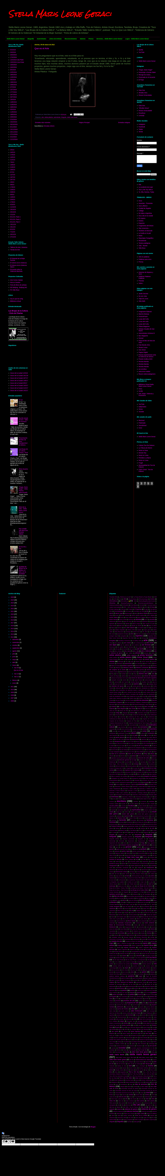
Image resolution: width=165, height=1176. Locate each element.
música (124, 955)
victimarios (147, 1096)
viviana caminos (127, 1115)
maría (112, 916)
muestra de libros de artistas (133, 941)
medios (136, 925)
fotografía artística (114, 838)
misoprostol (124, 935)
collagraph (125, 712)
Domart (141, 338)
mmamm (149, 935)
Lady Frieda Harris (132, 884)
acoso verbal (123, 619)
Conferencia (151, 716)
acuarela (152, 619)
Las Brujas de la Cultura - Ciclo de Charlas (141, 888)
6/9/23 (12, 194)
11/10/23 (13, 207)
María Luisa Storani (142, 918)
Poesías (141, 281)
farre (152, 818)
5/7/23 (12, 172)
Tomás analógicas (144, 243)
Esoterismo (122, 807)
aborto (111, 613)
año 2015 (152, 631)
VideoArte (130, 1103)
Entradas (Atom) (49, 126)
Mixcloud (141, 420)
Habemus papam (119, 853)
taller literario (146, 1063)
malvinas (149, 910)
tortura (137, 1080)
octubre (15, 645)
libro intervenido (140, 898)
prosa (144, 1003)
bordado (123, 673)
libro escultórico (130, 898)
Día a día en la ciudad (146, 216)
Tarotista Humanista (114, 1068)
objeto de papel (135, 968)
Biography (147, 671)
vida (126, 1098)
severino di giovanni (145, 1039)
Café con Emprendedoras (135, 675)
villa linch (128, 1105)
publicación (120, 1007)
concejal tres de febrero (138, 714)
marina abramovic (121, 920)
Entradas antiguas (124, 122)
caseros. (144, 684)
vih (118, 1105)
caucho (128, 686)
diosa (128, 755)
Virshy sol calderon (152, 1113)
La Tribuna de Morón (145, 448)
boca (117, 673)
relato (135, 1019)
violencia (119, 1109)
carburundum (148, 680)
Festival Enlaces (116, 826)
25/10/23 (13, 212)
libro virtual (118, 900)
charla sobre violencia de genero (118, 698)
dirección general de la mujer (128, 760)
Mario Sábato (132, 921)
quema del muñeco (123, 1009)
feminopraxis (129, 822)
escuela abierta (134, 803)
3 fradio (130, 609)
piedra (149, 988)
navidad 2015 (119, 957)
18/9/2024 (13, 114)
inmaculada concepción (122, 867)
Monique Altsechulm (141, 937)
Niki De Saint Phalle (117, 959)
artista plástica (48, 117)
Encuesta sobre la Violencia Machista (16, 270)
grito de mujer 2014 (149, 851)
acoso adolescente (130, 617)
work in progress (128, 1119)
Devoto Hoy (142, 453)
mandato (119, 912)
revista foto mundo (114, 1025)
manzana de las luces (149, 912)
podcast (131, 992)
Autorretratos (41, 39)
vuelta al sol (146, 1117)
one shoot (125, 972)
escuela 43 (124, 803)
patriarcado (112, 986)
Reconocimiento (122, 1017)
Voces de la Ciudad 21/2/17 (19, 388)
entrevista (141, 784)
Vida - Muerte (143, 245)
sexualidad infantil (135, 1041)
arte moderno (139, 647)
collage (118, 712)
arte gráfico (120, 647)
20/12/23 (13, 234)
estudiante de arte (145, 811)
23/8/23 (12, 189)
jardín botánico (153, 871)
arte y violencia (146, 651)
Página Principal (84, 122)
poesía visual (116, 994)
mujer (111, 943)
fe (156, 818)
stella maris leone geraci (143, 1054)
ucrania (135, 1086)
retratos (125, 1023)
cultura (133, 733)
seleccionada (129, 1037)
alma (128, 625)
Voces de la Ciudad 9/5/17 (18, 383)
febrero (14, 680)
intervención (145, 869)
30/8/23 (12, 192)
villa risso (151, 1107)
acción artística (125, 615)
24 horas (152, 607)
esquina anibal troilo (149, 809)
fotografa (63, 117)
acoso (121, 617)
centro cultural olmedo (149, 692)
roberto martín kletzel (144, 1025)
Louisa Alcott (140, 904)
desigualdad (145, 741)
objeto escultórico (146, 968)
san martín (115, 1031)
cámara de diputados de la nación (120, 677)
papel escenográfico (137, 978)
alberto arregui (136, 623)
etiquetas (111, 816)
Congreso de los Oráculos (116, 721)
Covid (153, 727)
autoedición (120, 663)
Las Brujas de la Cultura (144, 886)
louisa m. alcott (151, 904)
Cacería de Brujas (114, 675)
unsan (141, 1092)
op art (137, 972)
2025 (12, 600)
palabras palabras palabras (117, 976)
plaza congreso (113, 992)
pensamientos (131, 986)
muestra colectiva (152, 939)
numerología (112, 968)
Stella (153, 1052)
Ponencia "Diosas (150, 994)
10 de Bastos (133, 605)
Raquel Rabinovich (148, 1013)
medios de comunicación (147, 925)
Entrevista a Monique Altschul (139, 792)
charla (153, 696)
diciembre (15, 639)
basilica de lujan (146, 665)
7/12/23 (12, 232)
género (139, 847)
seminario (152, 1037)
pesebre (136, 988)
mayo (14, 659)
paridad (135, 980)
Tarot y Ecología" (140, 1065)
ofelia (141, 970)
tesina (111, 1070)
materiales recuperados (125, 923)
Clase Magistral (121, 708)
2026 (12, 597)
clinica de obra (113, 710)
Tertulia (153, 1068)
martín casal (151, 920)
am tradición (140, 627)
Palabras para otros (145, 259)
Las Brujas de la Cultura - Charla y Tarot (23, 450)
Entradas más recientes (42, 122)
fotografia (138, 836)
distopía (120, 762)
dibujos (152, 753)
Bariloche (137, 665)
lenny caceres (127, 894)
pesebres (142, 988)
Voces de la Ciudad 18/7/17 (19, 378)
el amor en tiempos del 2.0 (116, 768)
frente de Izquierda (134, 843)
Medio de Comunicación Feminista (120, 925)
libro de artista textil (147, 896)
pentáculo (140, 986)
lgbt (154, 894)
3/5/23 (12, 150)
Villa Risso (142, 248)
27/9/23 (12, 202)
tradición (147, 1082)
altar (145, 625)
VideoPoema (138, 1103)
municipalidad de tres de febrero (140, 951)
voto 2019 (130, 1117)
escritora (121, 801)
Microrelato (112, 933)
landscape (112, 886)
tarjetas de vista (121, 1065)
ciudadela (139, 706)
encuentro (137, 780)
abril (13, 662)
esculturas (114, 807)
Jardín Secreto (143, 293)
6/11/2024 (13, 127)
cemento (126, 688)
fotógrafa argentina (127, 836)
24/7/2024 (13, 94)
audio (131, 661)
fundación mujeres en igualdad (129, 845)
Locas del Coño (144, 319)
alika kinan (122, 625)
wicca (120, 1119)
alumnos (119, 627)
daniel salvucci (120, 737)
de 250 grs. (135, 737)
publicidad (128, 1007)
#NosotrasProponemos (127, 603)
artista (152, 653)
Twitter (141, 129)
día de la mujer (120, 745)
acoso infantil (151, 617)
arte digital (112, 645)
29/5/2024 (13, 74)
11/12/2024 (14, 139)
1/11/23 (12, 214)
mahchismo (112, 910)
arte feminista (146, 645)
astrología (120, 661)
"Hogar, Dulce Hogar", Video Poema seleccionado (23, 489)
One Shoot (142, 350)
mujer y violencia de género (124, 943)
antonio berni (136, 631)
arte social (132, 649)
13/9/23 (12, 197)
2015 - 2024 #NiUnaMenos (131, 607)
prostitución (151, 1003)
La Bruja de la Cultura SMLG (134, 877)
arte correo (150, 643)
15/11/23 (13, 224)
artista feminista (146, 655)
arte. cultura (129, 653)
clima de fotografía (150, 708)
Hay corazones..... (144, 228)
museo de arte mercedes (148, 953)
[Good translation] (5, 1141)
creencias (111, 729)
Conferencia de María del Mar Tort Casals (120, 718)
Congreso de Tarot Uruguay (147, 721)
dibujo (146, 753)
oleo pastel (148, 970)
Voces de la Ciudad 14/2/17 (19, 390)
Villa (122, 1105)
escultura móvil (153, 805)
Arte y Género (118, 651)
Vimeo (141, 409)
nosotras (135, 964)
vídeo (153, 1098)
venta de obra (122, 1097)
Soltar (124, 1050)
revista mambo (126, 1025)
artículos (146, 653)
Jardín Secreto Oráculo (138, 873)
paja (147, 974)
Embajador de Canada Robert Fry (121, 778)
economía (143, 764)
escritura (151, 801)
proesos (140, 1000)
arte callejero (118, 642)
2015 (12, 628)
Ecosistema (152, 764)
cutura (142, 735)
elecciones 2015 (129, 772)
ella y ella (140, 774)
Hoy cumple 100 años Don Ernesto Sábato (23, 531)
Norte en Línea (143, 455)
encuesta (145, 782)
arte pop (117, 649)
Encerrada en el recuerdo (147, 77)
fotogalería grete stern (124, 834)
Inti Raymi (132, 871)
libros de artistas (144, 900)
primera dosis (139, 998)
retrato (153, 1021)
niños (110, 961)
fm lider (120, 832)
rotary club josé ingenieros (134, 1027)
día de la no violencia (142, 745)
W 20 (153, 1117)
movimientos (136, 939)
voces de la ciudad (141, 1115)
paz (118, 986)
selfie (136, 1037)
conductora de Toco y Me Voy (136, 716)
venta (153, 1094)
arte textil (140, 649)
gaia (117, 847)
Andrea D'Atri (131, 629)
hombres (152, 857)
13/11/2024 (14, 129)
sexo (153, 1039)
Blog (112, 673)
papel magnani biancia (151, 978)
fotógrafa (112, 837)
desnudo (152, 741)
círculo (121, 706)
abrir (136, 613)
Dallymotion (142, 407)
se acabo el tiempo (123, 1035)
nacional (131, 955)
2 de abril (141, 605)
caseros (136, 684)
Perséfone (142, 113)
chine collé (152, 698)
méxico (152, 929)
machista (120, 908)
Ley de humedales (145, 894)
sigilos (133, 1043)
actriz (146, 619)
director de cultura (144, 760)
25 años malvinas (114, 609)
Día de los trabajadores (136, 747)
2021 (12, 611)
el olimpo (152, 770)
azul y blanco (148, 663)
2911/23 (13, 227)
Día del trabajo (123, 749)
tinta (110, 1072)
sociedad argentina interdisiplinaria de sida (143, 1048)
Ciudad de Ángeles (145, 208)
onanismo (118, 972)
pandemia (131, 976)
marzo (14, 665)
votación (152, 1115)
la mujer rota (142, 882)
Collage (141, 211)
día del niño (114, 749)
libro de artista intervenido (133, 896)
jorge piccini (119, 875)
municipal (126, 951)
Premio (145, 996)
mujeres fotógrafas (143, 947)
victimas (154, 1096)
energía (153, 782)
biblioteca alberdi (128, 667)
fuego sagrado (151, 843)
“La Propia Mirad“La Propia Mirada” (142, 597)
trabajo (121, 1082)
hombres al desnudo (115, 859)
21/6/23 (12, 167)
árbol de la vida (140, 633)
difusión (111, 755)
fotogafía (111, 834)
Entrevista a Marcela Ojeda (147, 790)
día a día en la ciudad (134, 743)
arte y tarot (127, 651)
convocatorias (142, 725)
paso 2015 (141, 984)
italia (145, 871)
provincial (135, 1004)
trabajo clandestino (130, 1082)
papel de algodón (125, 978)
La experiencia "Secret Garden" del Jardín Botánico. (141, 880)
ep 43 (150, 796)
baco (155, 663)
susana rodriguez (128, 1061)
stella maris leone (72, 117)
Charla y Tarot (143, 698)
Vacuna (124, 1094)
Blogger (93, 1127)
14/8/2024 (13, 102)
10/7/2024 (13, 89)
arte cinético (127, 643)
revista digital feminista (149, 1023)
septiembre (16, 648)
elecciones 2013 (119, 772)
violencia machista (132, 1111)
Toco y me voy (134, 1072)
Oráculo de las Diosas (128, 974)
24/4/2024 (13, 67)
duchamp (143, 762)
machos (127, 908)
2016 (12, 625)
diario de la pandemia (134, 753)
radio (132, 1009)
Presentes (130, 998)
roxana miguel (146, 1027)
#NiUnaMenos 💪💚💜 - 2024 (129, 601)
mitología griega (141, 935)
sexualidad (126, 1041)
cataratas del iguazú (117, 686)
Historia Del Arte (129, 855)
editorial (111, 766)
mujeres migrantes (122, 949)
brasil (129, 673)
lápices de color (122, 886)
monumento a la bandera (115, 939)
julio (13, 654)
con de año (127, 714)
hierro (148, 853)
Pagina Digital (143, 352)
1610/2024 (13, 122)
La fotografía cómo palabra (116, 882)
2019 (12, 617)
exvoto (153, 816)
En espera (142, 218)
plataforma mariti (150, 990)
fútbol (111, 847)
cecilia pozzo (147, 686)
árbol (132, 634)
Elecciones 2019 (140, 772)
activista (138, 619)
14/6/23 (12, 165)
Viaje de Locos (143, 298)
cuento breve (136, 731)
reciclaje (137, 1015)
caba (153, 673)
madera (133, 908)
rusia (153, 1027)
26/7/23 (12, 179)
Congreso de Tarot (131, 721)
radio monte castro (123, 1011)
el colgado (128, 768)
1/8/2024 (13, 99)
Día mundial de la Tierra (128, 751)
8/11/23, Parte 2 (15, 219)
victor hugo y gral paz (117, 1098)
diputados (133, 758)
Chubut (111, 700)
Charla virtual (132, 698)
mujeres (145, 943)
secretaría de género (136, 1035)
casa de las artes (119, 684)
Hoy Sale (143, 859)
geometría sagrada (149, 847)
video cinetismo (130, 1100)
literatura (114, 902)
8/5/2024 (13, 70)
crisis (118, 729)
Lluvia (121, 902)
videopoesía (147, 1103)
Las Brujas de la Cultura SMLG (140, 890)
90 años (153, 611)
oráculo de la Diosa (114, 974)
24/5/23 (12, 152)
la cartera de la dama (149, 877)
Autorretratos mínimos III (147, 333)
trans (117, 1084)
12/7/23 (12, 174)
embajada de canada (135, 776)
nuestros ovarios (150, 966)
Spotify (141, 50)
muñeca (153, 951)
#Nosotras (112, 603)
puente (142, 1007)
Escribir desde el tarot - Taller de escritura (23, 419)
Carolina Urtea (146, 682)
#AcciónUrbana (133, 599)
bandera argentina (127, 665)
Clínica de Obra (124, 710)
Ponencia (140, 994)
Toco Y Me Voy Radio (135, 1074)
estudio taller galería (128, 814)
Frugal (141, 463)
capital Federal (138, 680)
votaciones (112, 1117)
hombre (145, 857)
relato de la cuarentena (145, 1019)
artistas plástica (149, 659)
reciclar (144, 1015)
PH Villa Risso (14, 290)
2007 (12, 698)
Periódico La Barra (145, 458)
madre (139, 908)
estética (126, 811)
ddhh (128, 737)
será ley (130, 1039)
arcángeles (123, 636)
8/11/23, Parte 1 (15, 217)
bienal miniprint (132, 671)
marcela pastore (133, 914)
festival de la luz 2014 (151, 824)
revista (138, 1023)
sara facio (148, 1033)
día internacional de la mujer (136, 749)
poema (139, 992)
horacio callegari (128, 859)
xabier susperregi (150, 1119)
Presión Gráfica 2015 (145, 359)
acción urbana (113, 617)
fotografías (151, 838)
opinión (144, 972)
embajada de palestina (150, 776)
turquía (129, 1086)
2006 (12, 701)
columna (132, 712)
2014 (12, 631)
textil (127, 1070)
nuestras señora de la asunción (121, 966)
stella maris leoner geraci (117, 1059)
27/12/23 (13, 237)
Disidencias (112, 762)
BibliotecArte (123, 671)
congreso (137, 718)
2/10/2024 (13, 119)
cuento (128, 731)
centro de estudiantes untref (116, 696)
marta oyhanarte (142, 920)
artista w (122, 659)
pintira (118, 990)
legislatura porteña (114, 894)
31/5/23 (12, 160)
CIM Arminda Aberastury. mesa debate (142, 704)
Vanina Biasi (139, 1094)
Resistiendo (142, 240)
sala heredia (112, 1029)
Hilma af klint (112, 855)
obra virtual (125, 970)
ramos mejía (136, 1013)
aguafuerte (145, 621)
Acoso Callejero (142, 617)
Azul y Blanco (143, 206)
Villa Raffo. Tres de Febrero (130, 1107)
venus (130, 1096)
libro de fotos (120, 898)
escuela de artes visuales (148, 803)
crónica (144, 729)
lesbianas (135, 894)
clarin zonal (147, 706)
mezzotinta (112, 931)
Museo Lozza (143, 347)
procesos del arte (129, 1000)
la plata (151, 882)
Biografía (30, 39)
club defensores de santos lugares (140, 710)
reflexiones (128, 1019)
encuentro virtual (136, 782)
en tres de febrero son (126, 780)
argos (137, 638)
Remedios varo (131, 1021)
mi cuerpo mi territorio (124, 931)
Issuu (140, 389)
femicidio (122, 820)
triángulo (122, 1086)
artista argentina (132, 655)
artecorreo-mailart (144, 371)
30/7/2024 (13, 97)
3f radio (146, 609)
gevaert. (111, 849)
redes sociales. (120, 1019)
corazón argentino (133, 727)
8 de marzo (128, 611)
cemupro (133, 688)
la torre (122, 884)
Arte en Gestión (15, 282)
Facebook (142, 127)
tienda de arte (139, 1070)
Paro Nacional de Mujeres (125, 982)
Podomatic (142, 423)
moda (155, 935)
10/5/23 (12, 157)
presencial (123, 998)
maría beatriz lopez (121, 916)
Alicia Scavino (23, 469)
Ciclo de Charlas (129, 700)
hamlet (128, 853)
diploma (154, 756)
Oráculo (152, 972)
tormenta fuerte (129, 1080)
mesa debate (123, 929)
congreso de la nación (148, 718)
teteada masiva (120, 1070)
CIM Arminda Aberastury (123, 704)
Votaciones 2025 (121, 1117)
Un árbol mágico (143, 1086)
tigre (147, 1070)
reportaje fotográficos (143, 1021)
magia (153, 908)
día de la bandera (146, 743)
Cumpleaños (151, 733)
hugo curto (124, 861)
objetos (155, 968)
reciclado (130, 1015)
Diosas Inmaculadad (145, 110)
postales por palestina (135, 996)
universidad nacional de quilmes (130, 1088)
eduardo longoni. (143, 766)
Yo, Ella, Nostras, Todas (146, 192)
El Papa (141, 80)
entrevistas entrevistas (141, 796)
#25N (115, 599)
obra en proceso (115, 970)
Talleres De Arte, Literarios (18, 247)
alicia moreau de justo (149, 623)
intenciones (112, 869)
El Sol (21, 400)
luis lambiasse (146, 906)
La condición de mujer (146, 187)
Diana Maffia (140, 751)
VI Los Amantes (138, 1096)
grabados (117, 851)
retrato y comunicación (115, 1023)
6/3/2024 (13, 50)
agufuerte (111, 623)
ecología (136, 764)
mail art (131, 910)
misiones (116, 935)
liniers (155, 900)
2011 (12, 686)
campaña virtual (116, 680)
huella (117, 861)
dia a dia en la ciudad (120, 743)
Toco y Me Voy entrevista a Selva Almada (140, 1076)
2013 (12, 634)
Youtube (141, 411)
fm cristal (113, 832)
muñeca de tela (113, 953)
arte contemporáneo (139, 642)
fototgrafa (151, 841)
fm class (154, 830)
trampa (111, 1084)
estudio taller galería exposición (146, 814)
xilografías (120, 1121)
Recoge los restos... (145, 75)
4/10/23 (12, 204)
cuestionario (112, 733)
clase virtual (131, 708)
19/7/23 (12, 177)
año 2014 (144, 631)
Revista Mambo (144, 361)
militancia (136, 933)
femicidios (133, 820)
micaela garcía (151, 931)
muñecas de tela (124, 953)
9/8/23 (12, 184)
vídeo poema (151, 1101)
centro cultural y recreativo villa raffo (131, 694)
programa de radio (133, 1003)
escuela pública (114, 806)
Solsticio (119, 1050)
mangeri (126, 912)
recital (149, 1015)
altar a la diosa (153, 625)
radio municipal (151, 1011)
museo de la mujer (114, 955)
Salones (83, 39)
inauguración (113, 865)
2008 (12, 695)
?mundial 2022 (113, 597)
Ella (140, 184)
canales (124, 680)
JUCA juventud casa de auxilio (140, 875)
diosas (134, 756)
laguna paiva (143, 884)
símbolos (111, 1045)
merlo (148, 927)
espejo (127, 809)
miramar (149, 933)
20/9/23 (12, 199)
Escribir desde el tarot (131, 798)
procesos (118, 1000)
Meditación (112, 927)
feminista (112, 822)
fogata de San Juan (135, 832)
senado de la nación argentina (117, 1039)
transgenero (124, 1084)
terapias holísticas (144, 1068)
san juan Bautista (143, 1029)
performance (120, 988)
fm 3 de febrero (132, 830)
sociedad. (111, 1050)
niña (148, 959)
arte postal (124, 649)
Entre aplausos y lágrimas (129, 784)
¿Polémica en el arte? (125, 597)
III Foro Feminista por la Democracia (137, 863)
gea (122, 847)
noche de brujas (147, 961)
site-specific (153, 1045)
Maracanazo (112, 914)
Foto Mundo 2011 (144, 345)
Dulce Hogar (151, 762)
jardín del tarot (115, 873)
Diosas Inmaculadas (145, 95)
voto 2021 (138, 1117)
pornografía (112, 996)
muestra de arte (116, 941)
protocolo (111, 1004)
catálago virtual (153, 684)
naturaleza (139, 955)
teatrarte (124, 1068)
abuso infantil (143, 613)
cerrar (143, 696)
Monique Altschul (128, 937)
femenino (114, 820)
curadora (122, 735)
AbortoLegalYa (129, 613)
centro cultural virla (114, 694)
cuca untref (121, 731)
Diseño (153, 760)
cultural (143, 733)
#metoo (152, 599)
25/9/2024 (13, 117)
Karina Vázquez (120, 877)
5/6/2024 (13, 79)
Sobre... (141, 283)
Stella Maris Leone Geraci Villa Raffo (126, 1057)
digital (117, 755)
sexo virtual (112, 1041)
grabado (143, 849)
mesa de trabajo (113, 929)
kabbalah (111, 877)
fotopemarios (131, 841)
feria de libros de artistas (141, 822)
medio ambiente (149, 923)
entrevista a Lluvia (132, 790)
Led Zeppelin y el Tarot (137, 892)
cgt (148, 696)
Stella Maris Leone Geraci (59, 14)
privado (147, 998)
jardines (111, 875)
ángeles (139, 629)
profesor (147, 1000)
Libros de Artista (133, 900)
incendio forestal (124, 865)
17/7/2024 (13, 92)
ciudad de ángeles (130, 706)
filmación (124, 828)
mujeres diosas (149, 945)
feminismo (150, 820)
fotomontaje (112, 841)
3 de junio (123, 609)
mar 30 (16, 668)
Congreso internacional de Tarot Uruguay (139, 723)
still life (131, 1059)
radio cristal (112, 1011)
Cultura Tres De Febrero (146, 445)
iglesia (153, 861)
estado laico (119, 811)
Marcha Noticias (144, 314)
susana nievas (118, 1061)
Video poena (112, 1103)
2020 (12, 614)
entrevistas (114, 797)
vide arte (141, 1098)
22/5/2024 (13, 72)
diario (155, 751)
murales (138, 953)
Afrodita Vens (143, 93)
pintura (124, 990)
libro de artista (118, 896)
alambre (127, 623)
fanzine (140, 818)
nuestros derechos (138, 966)
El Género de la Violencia (18, 263)
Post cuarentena (123, 996)
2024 (12, 603)
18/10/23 (13, 209)
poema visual (146, 992)
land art (151, 884)
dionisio (123, 755)
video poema (140, 1101)
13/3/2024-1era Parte (17, 62)
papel (140, 976)
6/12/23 (12, 229)
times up (152, 1070)
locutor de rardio (144, 902)
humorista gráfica (135, 861)
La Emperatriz (122, 880)
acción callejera (150, 615)
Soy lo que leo (142, 1050)
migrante (129, 933)
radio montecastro (137, 1011)
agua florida (137, 621)
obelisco (120, 968)
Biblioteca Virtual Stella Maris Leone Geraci (146, 385)
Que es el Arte (41, 48)
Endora (141, 221)
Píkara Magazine (144, 326)
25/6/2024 (13, 85)
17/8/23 (12, 187)
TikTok (141, 132)
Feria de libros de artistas (18, 285)
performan (112, 988)
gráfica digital (126, 851)
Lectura (153, 890)
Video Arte (112, 1101)
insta (133, 867)
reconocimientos (133, 1017)
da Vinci (149, 735)
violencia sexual (146, 1111)
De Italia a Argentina (145, 213)
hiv (117, 857)
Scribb (141, 391)
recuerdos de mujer (145, 1017)
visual (119, 1115)
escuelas (123, 805)
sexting (119, 1041)
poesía (154, 992)
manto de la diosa (136, 912)
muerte (143, 939)
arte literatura (129, 647)
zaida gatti (136, 1121)
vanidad (131, 1094)
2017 (12, 623)
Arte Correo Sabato (16, 280)
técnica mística (133, 1068)
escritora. (135, 801)
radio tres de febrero (114, 1013)
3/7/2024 (13, 87)
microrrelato (120, 933)
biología (155, 671)
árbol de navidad (150, 633)
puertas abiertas (150, 1007)
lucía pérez (137, 906)
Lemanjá (141, 115)
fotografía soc (142, 838)
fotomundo (121, 841)
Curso (128, 735)
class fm (140, 708)
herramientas (141, 853)
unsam (136, 1092)
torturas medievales (146, 1080)
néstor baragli (128, 957)
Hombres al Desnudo (145, 231)
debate (128, 739)
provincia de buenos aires (124, 1004)
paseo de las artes (130, 984)
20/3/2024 (13, 55)
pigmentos (112, 990)
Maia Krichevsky (122, 910)
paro (140, 980)
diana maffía (148, 751)
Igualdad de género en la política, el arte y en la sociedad (23, 570)
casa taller (128, 684)
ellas (146, 774)
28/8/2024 (13, 107)
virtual (113, 1115)
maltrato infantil (140, 910)
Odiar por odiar (134, 970)
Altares (113, 627)
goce (131, 849)
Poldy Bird (125, 994)
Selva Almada (143, 1037)
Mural (131, 953)
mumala (141, 949)
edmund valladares (121, 766)
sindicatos (131, 1045)
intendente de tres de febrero (125, 869)
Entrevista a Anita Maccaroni (140, 786)
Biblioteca (118, 667)
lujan (153, 906)
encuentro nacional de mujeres (122, 782)
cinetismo (114, 706)
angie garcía (147, 629)
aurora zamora (145, 661)
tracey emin (140, 1082)
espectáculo (120, 809)
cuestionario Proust (123, 733)
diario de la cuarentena (118, 753)
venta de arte (112, 1096)
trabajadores (114, 1082)
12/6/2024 (13, 77)
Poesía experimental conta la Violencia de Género (147, 355)
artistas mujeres (138, 659)
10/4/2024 (13, 65)
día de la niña (130, 745)
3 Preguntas (137, 609)
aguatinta (152, 621)
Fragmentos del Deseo (146, 226)
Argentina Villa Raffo (128, 638)
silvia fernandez (142, 1043)
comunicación (118, 714)
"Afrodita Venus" (144, 108)
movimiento (128, 939)
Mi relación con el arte (138, 931)
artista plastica (113, 657)
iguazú (123, 863)
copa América (121, 727)
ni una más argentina (139, 957)
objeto (126, 968)
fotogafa (152, 832)
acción (117, 615)
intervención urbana (121, 871)
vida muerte (133, 1098)
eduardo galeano (132, 766)
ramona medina (126, 1013)
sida (128, 1043)
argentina (139, 636)
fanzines (146, 818)
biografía (141, 671)
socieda (114, 1048)
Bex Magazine (143, 336)
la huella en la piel (132, 882)
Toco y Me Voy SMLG (146, 189)
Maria (140, 235)
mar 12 (16, 676)
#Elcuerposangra (143, 599)
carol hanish (124, 682)
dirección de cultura (144, 758)
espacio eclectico (132, 807)
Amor (140, 201)
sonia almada (132, 1050)
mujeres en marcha (115, 947)
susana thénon (139, 1061)
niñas (153, 959)
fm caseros (147, 830)
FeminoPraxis (143, 316)
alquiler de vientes (136, 625)
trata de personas (141, 1084)
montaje (152, 937)
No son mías (143, 296)
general (128, 847)
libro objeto (149, 898)
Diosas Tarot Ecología (144, 755)
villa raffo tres (148, 1105)
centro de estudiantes (149, 694)
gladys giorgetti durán (122, 849)
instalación (140, 867)
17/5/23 (12, 155)
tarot (130, 1066)
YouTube (141, 52)
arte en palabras (124, 645)
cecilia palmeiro (137, 686)
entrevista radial (152, 794)
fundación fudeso (113, 845)
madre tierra (146, 908)
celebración (118, 688)
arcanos (131, 636)
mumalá (148, 949)
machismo (112, 908)
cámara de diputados (150, 676)
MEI (135, 927)
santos (118, 1033)
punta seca (112, 1008)
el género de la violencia (132, 770)
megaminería (128, 927)
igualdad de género (114, 863)
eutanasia (119, 816)
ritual (134, 1025)
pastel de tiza (151, 984)
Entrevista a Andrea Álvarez (122, 786)
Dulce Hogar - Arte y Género (117, 764)
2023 (12, 605)
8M (147, 611)
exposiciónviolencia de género (141, 816)
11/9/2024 (13, 112)
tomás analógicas (118, 1080)
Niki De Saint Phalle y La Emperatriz (135, 959)
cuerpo (144, 731)
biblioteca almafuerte (142, 667)
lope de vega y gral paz (128, 904)
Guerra (111, 853)
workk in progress (139, 1119)
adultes (120, 621)
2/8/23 (12, 182)
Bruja (135, 673)
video (147, 1098)
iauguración (145, 861)
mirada (142, 933)
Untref (148, 1092)
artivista (111, 661)
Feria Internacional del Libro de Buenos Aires (131, 824)
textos (132, 1070)
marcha (141, 914)
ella (134, 774)
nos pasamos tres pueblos (123, 963)
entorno (118, 784)
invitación (139, 871)
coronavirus (144, 727)
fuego (143, 843)
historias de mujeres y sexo (143, 855)
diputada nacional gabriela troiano (120, 758)
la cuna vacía (112, 880)
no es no (116, 961)
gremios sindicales (137, 851)
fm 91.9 (140, 830)
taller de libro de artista (134, 1063)
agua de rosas (127, 621)
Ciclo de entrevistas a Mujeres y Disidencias (136, 702)
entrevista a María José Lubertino (118, 792)
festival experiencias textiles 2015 (133, 826)
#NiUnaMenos (113, 601)
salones (120, 1029)
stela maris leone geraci (140, 1052)
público (136, 1007)
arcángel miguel (113, 636)
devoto (111, 743)
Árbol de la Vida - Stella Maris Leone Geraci (23, 509)
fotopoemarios (141, 841)
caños (130, 680)
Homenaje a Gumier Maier (147, 72)
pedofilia (123, 986)
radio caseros (151, 1008)
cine (156, 704)
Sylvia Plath (148, 1061)
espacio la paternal (145, 807)
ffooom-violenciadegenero (147, 374)
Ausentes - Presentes (146, 203)
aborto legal (119, 613)
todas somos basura (141, 1078)
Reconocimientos (71, 39)
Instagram (142, 124)
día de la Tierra (124, 747)
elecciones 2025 (113, 774)
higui (153, 853)
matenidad (112, 922)
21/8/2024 (13, 104)
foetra (126, 832)
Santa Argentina (135, 1031)
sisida (146, 1045)
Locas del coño (143, 321)
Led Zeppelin (124, 892)
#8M (124, 599)
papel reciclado (115, 980)
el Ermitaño (120, 770)
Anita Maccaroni (119, 631)
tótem (155, 1080)
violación (111, 1109)
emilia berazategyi (150, 778)
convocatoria (132, 725)
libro (110, 896)
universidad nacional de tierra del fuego (126, 1090)
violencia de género (149, 1109)
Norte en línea (143, 450)
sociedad (121, 1048)
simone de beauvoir (121, 1045)
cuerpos (152, 731)
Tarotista (150, 1066)
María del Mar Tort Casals (148, 916)
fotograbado (138, 834)
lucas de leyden (126, 906)
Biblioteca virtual (15, 301)
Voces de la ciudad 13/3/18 (19, 373)
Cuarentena (153, 729)
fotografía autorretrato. (128, 838)
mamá (155, 910)
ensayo (111, 784)
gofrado (137, 849)
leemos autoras (150, 892)
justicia (152, 876)
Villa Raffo (142, 301)
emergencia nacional (137, 778)
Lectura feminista (114, 892)
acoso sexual (113, 619)
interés (137, 869)
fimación (143, 828)
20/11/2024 (14, 132)
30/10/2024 (14, 124)
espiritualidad (136, 810)
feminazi (141, 820)
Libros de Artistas (55, 39)
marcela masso (122, 914)
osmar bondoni (140, 974)
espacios (154, 807)
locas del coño (134, 902)
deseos (138, 741)
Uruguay (117, 1094)
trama (153, 1082)
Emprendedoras (113, 780)
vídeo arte (121, 1100)
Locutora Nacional (114, 904)
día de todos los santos (150, 747)
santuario (135, 1033)
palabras (152, 974)
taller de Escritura (120, 1063)
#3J (120, 599)
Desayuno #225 (130, 741)
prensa (116, 998)
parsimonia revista (141, 982)
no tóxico (139, 961)
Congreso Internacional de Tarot (117, 723)
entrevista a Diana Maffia (130, 788)
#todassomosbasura (114, 605)
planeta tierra (140, 990)
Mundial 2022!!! (118, 951)
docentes (126, 762)
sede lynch (147, 1035)
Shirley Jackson (147, 1041)
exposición (127, 816)
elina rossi (128, 774)
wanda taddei (112, 1119)
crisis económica (125, 729)
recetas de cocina (121, 1015)
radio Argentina (142, 1008)
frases (124, 843)
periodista (129, 988)
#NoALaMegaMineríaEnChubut (147, 601)
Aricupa (144, 638)
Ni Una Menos (152, 957)
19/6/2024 (13, 82)
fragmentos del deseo (115, 843)
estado (111, 812)
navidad (111, 957)
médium (120, 927)
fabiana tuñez (122, 818)
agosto (14, 651)
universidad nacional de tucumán (124, 1092)
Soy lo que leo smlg (16, 299)
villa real (143, 1107)
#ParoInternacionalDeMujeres (145, 603)
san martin (153, 1029)
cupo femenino (113, 735)
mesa (153, 927)
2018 (12, 620)
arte (43, 117)
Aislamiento (120, 623)
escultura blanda (142, 805)
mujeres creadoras (136, 945)
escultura (131, 806)
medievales (139, 922)
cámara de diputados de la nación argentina (144, 678)
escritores (143, 801)
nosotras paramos (146, 963)
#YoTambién (125, 605)
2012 (12, 637)
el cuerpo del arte (137, 768)
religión (122, 1021)
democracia (135, 739)
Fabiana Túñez (132, 818)
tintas (116, 1072)
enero (14, 683)
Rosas (123, 1027)
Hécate (134, 853)
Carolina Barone (135, 682)
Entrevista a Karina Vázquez (117, 790)
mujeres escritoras (129, 947)
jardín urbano (151, 873)
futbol (153, 845)
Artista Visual (142, 657)
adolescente (112, 621)
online (132, 972)
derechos (144, 739)
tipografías (123, 1072)
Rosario (117, 1027)
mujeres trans (133, 949)
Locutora (152, 902)
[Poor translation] (11, 1141)
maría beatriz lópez (134, 916)
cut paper (135, 735)
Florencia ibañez (113, 830)
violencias (119, 1113)
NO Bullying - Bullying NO (18, 287)
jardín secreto (126, 873)
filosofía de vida (133, 828)
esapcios (120, 798)
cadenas (123, 675)
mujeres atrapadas (123, 945)
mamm (113, 912)
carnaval (116, 682)
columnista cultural (142, 712)
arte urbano (149, 649)
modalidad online (116, 937)
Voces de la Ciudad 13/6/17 (19, 380)
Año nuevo (112, 633)
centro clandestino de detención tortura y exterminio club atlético (133, 690)
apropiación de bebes (122, 633)
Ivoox (140, 428)
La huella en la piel (145, 233)
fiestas (117, 828)
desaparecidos (118, 741)
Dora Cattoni (135, 762)
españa (113, 809)
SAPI (141, 1033)
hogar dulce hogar (133, 857)
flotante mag (123, 830)
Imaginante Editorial (145, 311)
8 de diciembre (118, 611)
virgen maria (140, 1113)
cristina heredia (136, 729)
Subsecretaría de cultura (143, 1059)
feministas (121, 822)
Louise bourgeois (114, 906)
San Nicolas (124, 1031)
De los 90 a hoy (119, 739)
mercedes (141, 927)
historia (120, 855)
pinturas (132, 990)
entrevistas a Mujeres (127, 796)
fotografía (149, 837)
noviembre (16, 642)
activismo (131, 619)
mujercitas (137, 943)
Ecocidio (129, 764)
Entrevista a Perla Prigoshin (123, 794)
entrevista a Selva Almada (139, 794)
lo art (126, 902)
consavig (154, 723)
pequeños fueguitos (150, 986)
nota (155, 964)
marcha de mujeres (151, 914)
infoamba (146, 865)
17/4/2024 (13, 57)
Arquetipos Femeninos (124, 640)
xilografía (112, 1121)
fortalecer (145, 832)
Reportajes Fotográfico (146, 238)
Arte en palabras (144, 257)
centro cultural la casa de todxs (132, 692)
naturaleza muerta (150, 955)
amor (147, 627)
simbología (152, 1043)
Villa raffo (136, 1105)
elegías (122, 774)
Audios (137, 661)
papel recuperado (126, 980)
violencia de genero (131, 1109)
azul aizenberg (139, 663)
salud (125, 1029)
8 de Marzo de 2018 (139, 611)
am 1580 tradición (129, 627)
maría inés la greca (114, 918)
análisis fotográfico (120, 629)
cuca (114, 731)
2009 (12, 692)
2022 (12, 608)
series (135, 1039)
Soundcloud (142, 425)
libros (124, 900)
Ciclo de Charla (119, 700)
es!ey (114, 798)
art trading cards (137, 640)
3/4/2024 (13, 52)
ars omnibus (143, 369)
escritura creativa (114, 803)
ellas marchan (153, 774)
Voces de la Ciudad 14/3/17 (19, 385)
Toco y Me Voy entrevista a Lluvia (118, 1076)
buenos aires (143, 673)
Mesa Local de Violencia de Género (138, 929)
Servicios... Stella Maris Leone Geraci (109, 39)
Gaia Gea (142, 90)
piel (154, 988)
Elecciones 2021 (150, 772)
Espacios (142, 223)
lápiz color (132, 886)
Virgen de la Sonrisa (129, 1113)
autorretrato (57, 117)
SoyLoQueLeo (119, 1052)
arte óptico (148, 647)
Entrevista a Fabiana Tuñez (147, 788)
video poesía (121, 1103)
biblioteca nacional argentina (136, 669)
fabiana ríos (112, 818)
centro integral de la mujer (133, 696)
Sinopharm (139, 1045)
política (132, 994)
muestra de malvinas (149, 941)
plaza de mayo (123, 992)
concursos (122, 716)
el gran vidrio (144, 770)
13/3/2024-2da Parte (17, 60)
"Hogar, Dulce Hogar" (146, 70)
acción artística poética (138, 615)
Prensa (90, 39)
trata (131, 1084)
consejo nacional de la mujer (119, 725)
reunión (132, 1023)
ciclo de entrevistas (142, 700)
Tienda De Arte (15, 250)
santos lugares (126, 1033)
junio (14, 656)
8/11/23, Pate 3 (15, 222)
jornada (127, 876)
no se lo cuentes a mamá (127, 961)
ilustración (152, 863)
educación (152, 766)
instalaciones (150, 867)
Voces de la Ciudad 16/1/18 (19, 375)
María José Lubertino (128, 918)
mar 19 (16, 674)
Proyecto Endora (144, 1004)
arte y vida (136, 651)
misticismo (131, 935)
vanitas (147, 1094)
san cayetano (133, 1029)
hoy (137, 859)
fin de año (151, 828)
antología (128, 631)
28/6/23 (12, 169)
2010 (12, 689)
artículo (137, 653)
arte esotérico (135, 645)
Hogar (122, 857)
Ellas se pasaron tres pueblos (119, 776)
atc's (127, 661)
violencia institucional (118, 1111)
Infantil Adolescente (136, 865)
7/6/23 (12, 162)
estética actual (134, 811)
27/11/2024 (14, 134)
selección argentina (118, 1037)
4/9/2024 (13, 109)
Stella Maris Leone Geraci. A (147, 1057)
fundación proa (145, 845)
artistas (129, 659)
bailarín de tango (115, 665)
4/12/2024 (13, 137)
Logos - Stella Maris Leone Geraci (137, 39)
